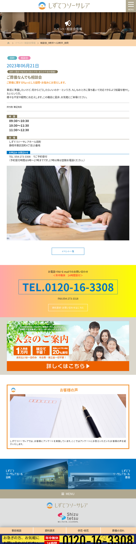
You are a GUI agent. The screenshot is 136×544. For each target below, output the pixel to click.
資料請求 (50, 530)
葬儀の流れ (118, 530)
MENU (131, 9)
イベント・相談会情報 (25, 42)
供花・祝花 (83, 530)
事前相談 (16, 530)
